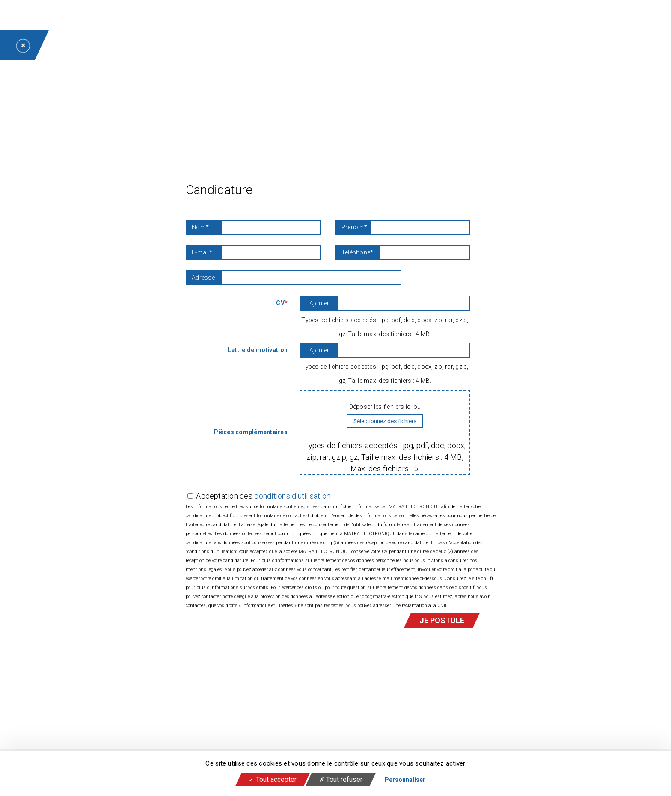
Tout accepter (273, 779)
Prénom (354, 227)
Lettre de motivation (258, 349)
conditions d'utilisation (292, 495)
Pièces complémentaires (251, 432)
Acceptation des (263, 495)
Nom (200, 227)
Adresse (203, 277)
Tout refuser (340, 779)
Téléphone (357, 252)
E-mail (202, 252)
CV (282, 302)
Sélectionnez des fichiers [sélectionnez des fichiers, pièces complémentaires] (384, 421)
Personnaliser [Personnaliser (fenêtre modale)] (405, 779)
